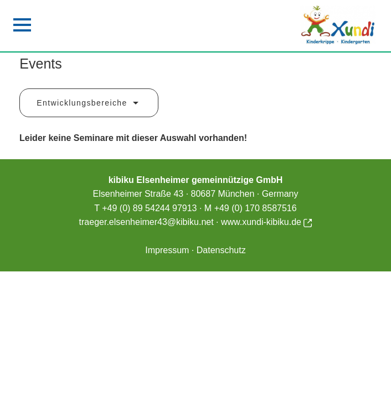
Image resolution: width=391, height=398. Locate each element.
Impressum (167, 250)
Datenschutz (221, 250)
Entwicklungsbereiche (89, 103)
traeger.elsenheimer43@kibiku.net (146, 222)
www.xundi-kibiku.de (266, 222)
